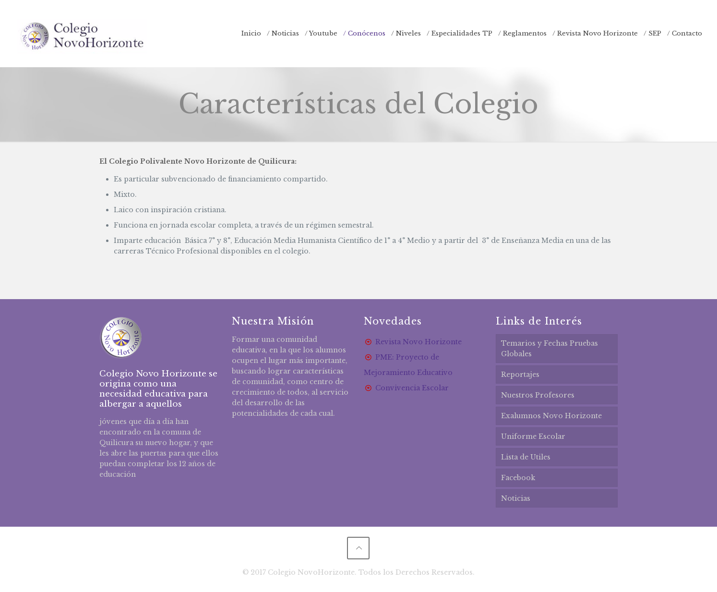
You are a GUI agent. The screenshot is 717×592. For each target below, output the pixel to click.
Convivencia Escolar (412, 388)
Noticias (515, 498)
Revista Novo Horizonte (418, 342)
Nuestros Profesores (537, 395)
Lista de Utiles (525, 457)
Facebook (518, 477)
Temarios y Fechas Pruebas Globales (549, 348)
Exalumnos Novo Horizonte (551, 415)
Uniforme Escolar (533, 436)
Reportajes (520, 374)
